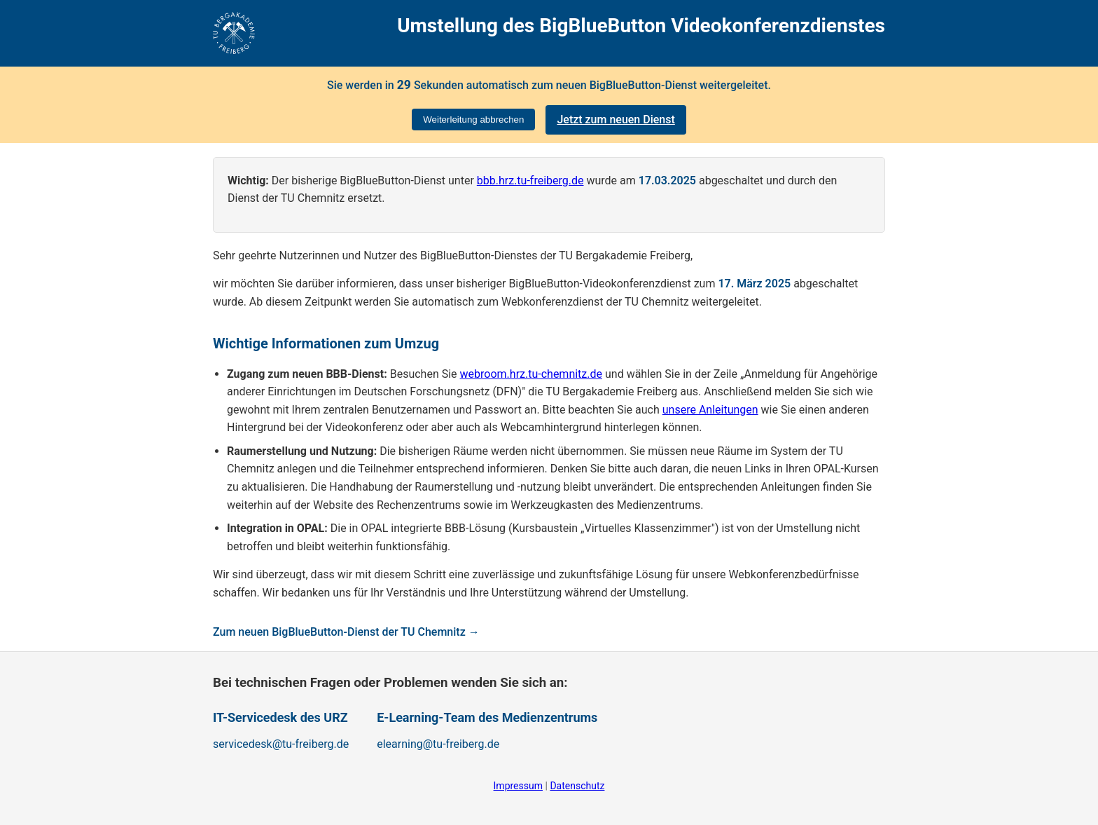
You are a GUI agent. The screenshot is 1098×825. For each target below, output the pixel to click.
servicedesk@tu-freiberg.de (281, 744)
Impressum (518, 785)
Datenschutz (577, 785)
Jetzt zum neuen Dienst (615, 119)
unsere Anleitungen (710, 409)
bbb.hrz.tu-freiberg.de (530, 180)
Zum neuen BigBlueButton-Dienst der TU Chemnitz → (346, 632)
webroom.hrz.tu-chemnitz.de (531, 374)
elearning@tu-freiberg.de (438, 744)
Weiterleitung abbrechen (473, 119)
